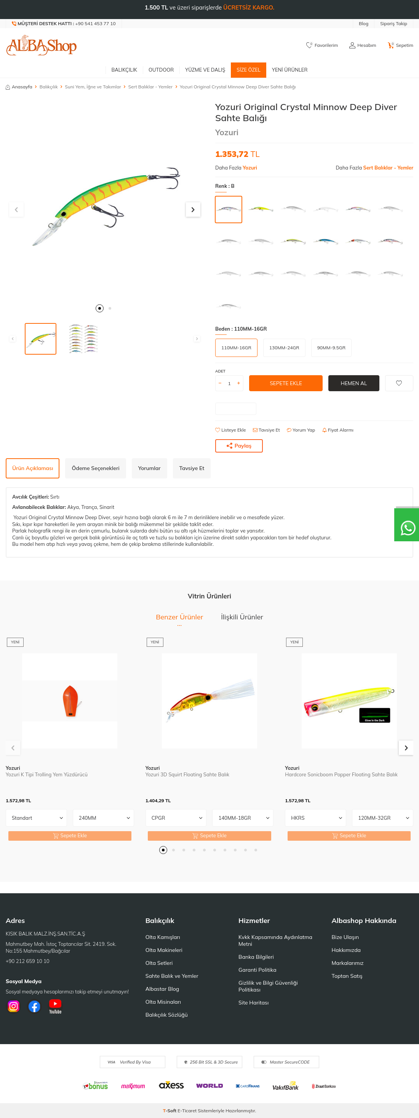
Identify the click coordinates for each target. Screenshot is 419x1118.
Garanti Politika (257, 969)
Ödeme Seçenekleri (95, 468)
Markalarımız (348, 963)
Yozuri (226, 132)
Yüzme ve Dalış (205, 70)
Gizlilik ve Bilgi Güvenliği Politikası (268, 986)
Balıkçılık (124, 70)
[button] (99, 308)
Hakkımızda (346, 950)
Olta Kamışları (163, 937)
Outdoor (161, 70)
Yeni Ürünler (290, 70)
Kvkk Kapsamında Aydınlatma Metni (275, 940)
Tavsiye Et (266, 430)
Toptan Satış (347, 975)
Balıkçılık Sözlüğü (167, 1014)
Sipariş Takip (393, 23)
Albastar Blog (162, 988)
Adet (220, 371)
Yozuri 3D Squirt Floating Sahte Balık (187, 774)
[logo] (41, 45)
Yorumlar (149, 468)
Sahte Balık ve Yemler (172, 975)
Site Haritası (253, 1002)
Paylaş (239, 445)
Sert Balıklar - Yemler (150, 87)
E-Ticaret (187, 1110)
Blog (363, 23)
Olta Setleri (159, 963)
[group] (105, 200)
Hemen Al (353, 383)
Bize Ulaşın (345, 937)
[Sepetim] (400, 45)
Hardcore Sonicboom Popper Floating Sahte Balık (341, 774)
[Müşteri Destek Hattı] (64, 23)
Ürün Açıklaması (32, 468)
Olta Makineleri (164, 950)
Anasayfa (19, 87)
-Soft (170, 1110)
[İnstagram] (13, 1006)
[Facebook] (34, 1006)
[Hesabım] (362, 45)
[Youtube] (55, 1006)
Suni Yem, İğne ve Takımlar (93, 87)
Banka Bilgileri (256, 956)
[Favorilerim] (322, 45)
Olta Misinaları (163, 1001)
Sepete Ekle (285, 383)
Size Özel (249, 70)
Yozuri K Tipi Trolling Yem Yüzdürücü (47, 774)
